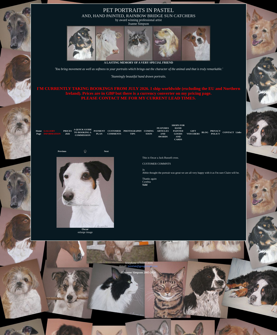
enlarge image (85, 232)
